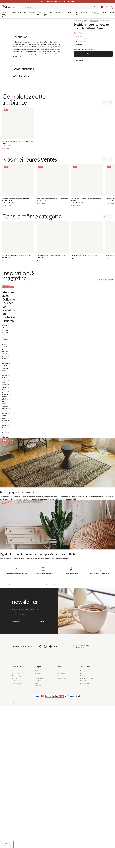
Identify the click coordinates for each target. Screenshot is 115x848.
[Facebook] (40, 828)
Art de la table (46, 14)
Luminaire (31, 12)
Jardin (52, 12)
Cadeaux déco (84, 20)
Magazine (112, 12)
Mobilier (13, 12)
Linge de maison (39, 14)
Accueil (4, 774)
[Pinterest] (50, 828)
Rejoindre (42, 806)
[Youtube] (55, 828)
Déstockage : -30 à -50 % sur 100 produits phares (57, 1)
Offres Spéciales (95, 13)
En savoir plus (78, 44)
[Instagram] (45, 828)
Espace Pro (103, 13)
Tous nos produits (5, 14)
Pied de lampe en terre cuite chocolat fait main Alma (100, 20)
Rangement (60, 12)
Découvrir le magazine (105, 413)
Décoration (22, 12)
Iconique (69, 12)
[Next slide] (110, 235)
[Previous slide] (104, 235)
